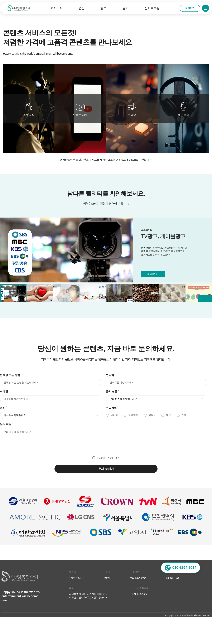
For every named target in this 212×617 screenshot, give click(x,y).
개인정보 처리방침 (105, 458)
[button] (209, 298)
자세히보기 (152, 274)
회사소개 (56, 8)
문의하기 (190, 8)
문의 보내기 (106, 468)
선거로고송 (152, 8)
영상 (81, 8)
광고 (103, 8)
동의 (106, 457)
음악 (125, 8)
